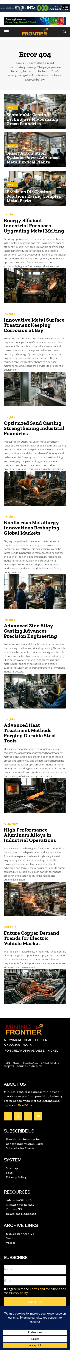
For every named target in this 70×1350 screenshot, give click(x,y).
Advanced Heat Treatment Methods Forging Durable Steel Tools (30, 733)
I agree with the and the (35, 1291)
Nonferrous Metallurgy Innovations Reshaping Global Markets (31, 527)
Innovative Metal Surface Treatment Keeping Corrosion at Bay (34, 325)
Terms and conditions (45, 1289)
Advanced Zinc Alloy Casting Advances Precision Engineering (30, 631)
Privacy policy (18, 1293)
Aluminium (11, 824)
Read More (25, 1105)
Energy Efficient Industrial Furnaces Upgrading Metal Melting (34, 225)
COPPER (10, 927)
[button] (6, 32)
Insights (12, 107)
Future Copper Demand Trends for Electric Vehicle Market (31, 938)
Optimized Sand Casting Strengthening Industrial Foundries (34, 428)
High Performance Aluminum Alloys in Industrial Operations (30, 835)
